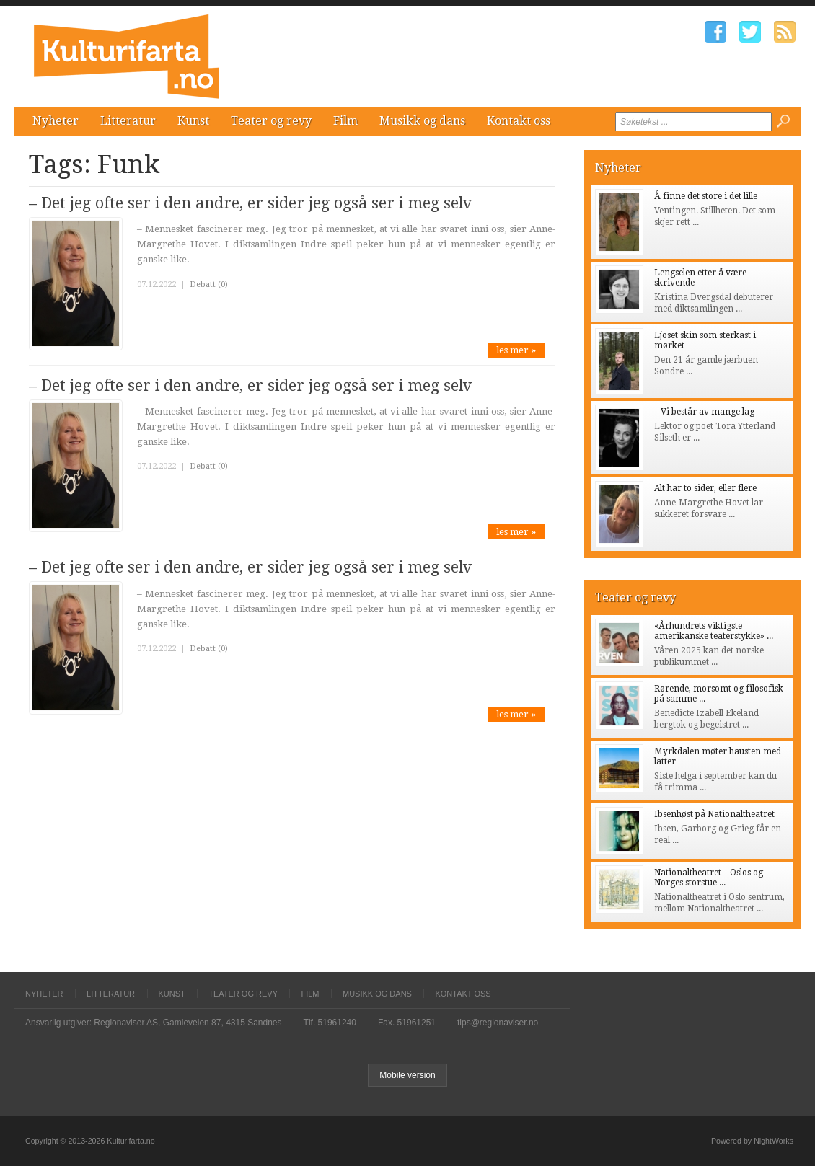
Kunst (193, 121)
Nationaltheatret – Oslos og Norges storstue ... (708, 877)
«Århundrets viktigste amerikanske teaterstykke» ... (713, 631)
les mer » (516, 350)
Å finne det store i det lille (705, 196)
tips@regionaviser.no (497, 1022)
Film (345, 121)
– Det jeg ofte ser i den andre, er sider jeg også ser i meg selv (250, 203)
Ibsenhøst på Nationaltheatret (714, 814)
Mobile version (407, 1075)
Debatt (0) (209, 284)
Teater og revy (271, 121)
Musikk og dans (422, 121)
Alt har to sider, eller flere (705, 488)
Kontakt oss (518, 121)
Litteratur (128, 121)
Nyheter (55, 121)
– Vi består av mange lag (704, 412)
